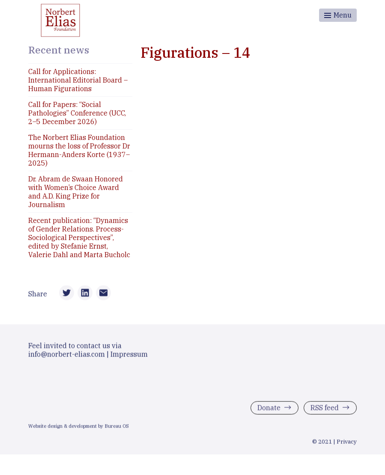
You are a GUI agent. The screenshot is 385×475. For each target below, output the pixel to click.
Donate (269, 409)
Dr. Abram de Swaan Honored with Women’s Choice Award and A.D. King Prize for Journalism (75, 192)
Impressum (129, 355)
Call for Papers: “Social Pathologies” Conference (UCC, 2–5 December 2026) (77, 113)
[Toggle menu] (338, 15)
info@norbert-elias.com (66, 355)
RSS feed (324, 409)
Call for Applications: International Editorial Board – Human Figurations (78, 80)
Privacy (347, 443)
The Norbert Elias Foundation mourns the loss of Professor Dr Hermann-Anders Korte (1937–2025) (79, 150)
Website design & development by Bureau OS (78, 427)
